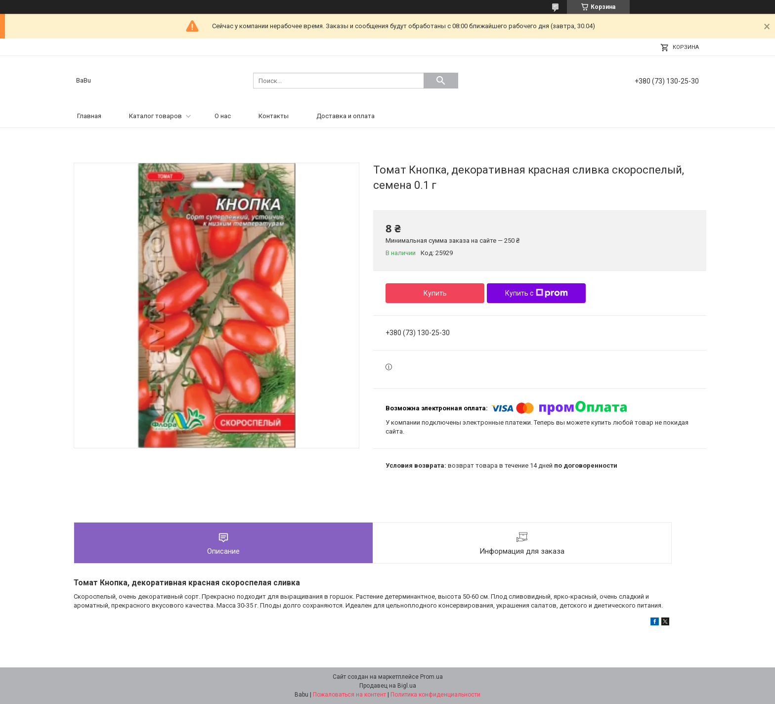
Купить (435, 293)
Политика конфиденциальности (435, 694)
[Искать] (441, 80)
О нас (223, 116)
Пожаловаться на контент (349, 694)
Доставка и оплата (345, 116)
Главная (89, 116)
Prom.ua (431, 676)
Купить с (536, 293)
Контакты (273, 116)
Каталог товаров (155, 116)
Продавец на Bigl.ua (387, 685)
